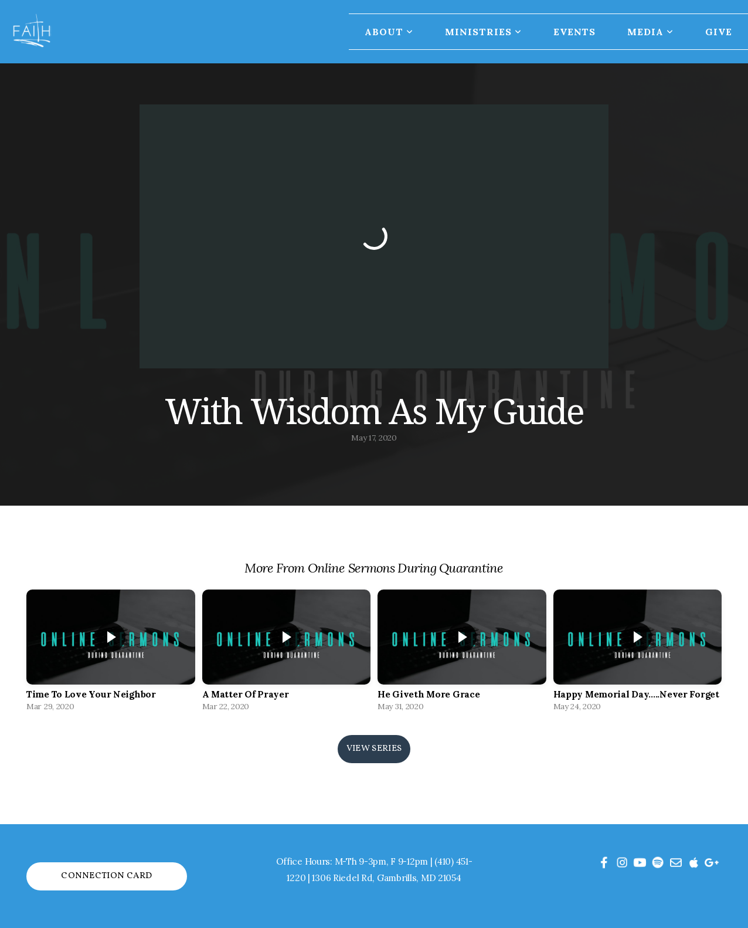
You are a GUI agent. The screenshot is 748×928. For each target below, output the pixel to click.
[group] (110, 653)
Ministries (483, 32)
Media (650, 32)
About (389, 32)
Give (718, 32)
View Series (374, 749)
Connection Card (106, 876)
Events (574, 32)
